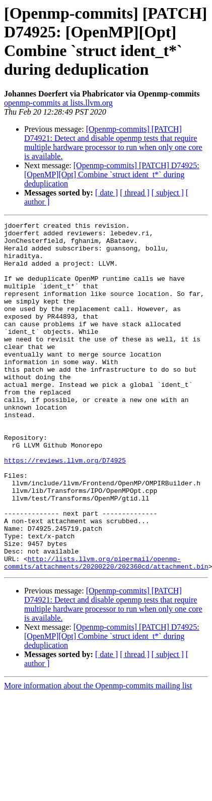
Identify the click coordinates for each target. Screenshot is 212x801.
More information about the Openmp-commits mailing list (98, 755)
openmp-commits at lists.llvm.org (58, 102)
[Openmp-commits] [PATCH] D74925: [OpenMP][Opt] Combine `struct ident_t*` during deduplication (111, 174)
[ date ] (106, 192)
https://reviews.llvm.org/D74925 (65, 508)
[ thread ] (135, 192)
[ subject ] (168, 192)
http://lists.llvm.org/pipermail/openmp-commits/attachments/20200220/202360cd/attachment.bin (106, 631)
